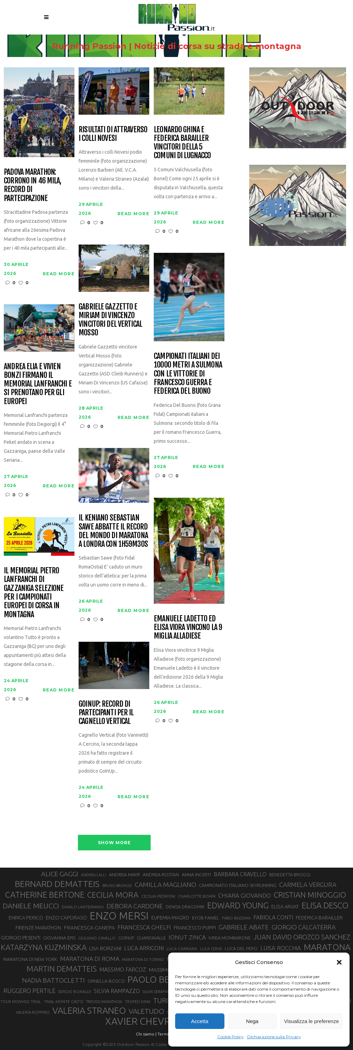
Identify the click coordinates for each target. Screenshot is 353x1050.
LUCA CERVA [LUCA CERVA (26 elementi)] (211, 949)
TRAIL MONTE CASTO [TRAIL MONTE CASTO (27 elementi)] (63, 1001)
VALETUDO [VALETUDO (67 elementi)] (146, 1011)
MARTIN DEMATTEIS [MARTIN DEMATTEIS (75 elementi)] (62, 968)
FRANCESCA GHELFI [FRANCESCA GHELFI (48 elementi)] (144, 927)
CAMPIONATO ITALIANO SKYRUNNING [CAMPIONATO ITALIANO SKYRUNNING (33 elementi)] (237, 885)
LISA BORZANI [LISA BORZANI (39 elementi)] (105, 948)
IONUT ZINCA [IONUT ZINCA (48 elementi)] (187, 937)
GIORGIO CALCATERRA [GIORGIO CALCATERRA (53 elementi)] (304, 927)
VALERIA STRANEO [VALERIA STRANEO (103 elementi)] (89, 1010)
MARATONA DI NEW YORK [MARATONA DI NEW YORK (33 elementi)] (30, 959)
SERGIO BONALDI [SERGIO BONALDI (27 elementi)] (74, 991)
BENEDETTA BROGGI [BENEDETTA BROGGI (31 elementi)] (289, 874)
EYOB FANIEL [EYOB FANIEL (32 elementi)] (205, 917)
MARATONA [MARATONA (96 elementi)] (327, 947)
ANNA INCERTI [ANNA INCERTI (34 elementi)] (196, 874)
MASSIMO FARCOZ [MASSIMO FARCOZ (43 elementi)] (122, 969)
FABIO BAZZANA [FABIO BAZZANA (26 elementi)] (236, 918)
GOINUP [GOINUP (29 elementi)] (126, 937)
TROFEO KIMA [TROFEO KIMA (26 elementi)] (137, 1002)
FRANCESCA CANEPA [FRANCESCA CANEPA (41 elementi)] (89, 927)
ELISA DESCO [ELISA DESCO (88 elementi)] (325, 905)
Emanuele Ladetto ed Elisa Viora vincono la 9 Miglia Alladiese (188, 627)
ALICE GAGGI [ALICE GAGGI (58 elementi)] (59, 874)
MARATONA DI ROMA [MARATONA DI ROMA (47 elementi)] (89, 958)
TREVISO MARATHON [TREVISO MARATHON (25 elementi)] (104, 1002)
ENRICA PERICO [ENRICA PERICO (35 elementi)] (26, 917)
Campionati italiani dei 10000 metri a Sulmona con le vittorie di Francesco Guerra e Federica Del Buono (188, 373)
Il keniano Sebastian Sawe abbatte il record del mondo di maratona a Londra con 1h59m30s (113, 530)
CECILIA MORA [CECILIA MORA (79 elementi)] (113, 894)
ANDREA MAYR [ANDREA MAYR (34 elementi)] (124, 874)
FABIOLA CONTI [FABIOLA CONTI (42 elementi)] (273, 917)
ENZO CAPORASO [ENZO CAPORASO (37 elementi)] (66, 917)
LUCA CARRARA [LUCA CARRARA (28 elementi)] (182, 948)
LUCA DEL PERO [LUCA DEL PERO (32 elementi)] (241, 948)
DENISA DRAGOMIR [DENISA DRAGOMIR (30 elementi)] (185, 906)
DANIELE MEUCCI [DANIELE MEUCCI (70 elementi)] (31, 905)
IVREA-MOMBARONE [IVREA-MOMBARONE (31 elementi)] (230, 937)
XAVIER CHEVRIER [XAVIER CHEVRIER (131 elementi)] (144, 1021)
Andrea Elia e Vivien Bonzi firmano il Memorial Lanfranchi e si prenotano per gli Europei (38, 383)
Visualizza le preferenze (311, 1021)
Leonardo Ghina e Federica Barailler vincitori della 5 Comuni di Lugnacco (182, 142)
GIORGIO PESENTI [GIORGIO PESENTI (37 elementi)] (20, 938)
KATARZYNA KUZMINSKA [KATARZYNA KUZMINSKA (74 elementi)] (44, 947)
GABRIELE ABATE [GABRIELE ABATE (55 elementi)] (244, 927)
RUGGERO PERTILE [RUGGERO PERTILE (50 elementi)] (29, 990)
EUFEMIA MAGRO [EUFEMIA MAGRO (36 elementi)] (170, 917)
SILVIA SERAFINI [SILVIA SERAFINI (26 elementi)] (156, 992)
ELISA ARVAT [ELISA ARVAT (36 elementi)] (285, 906)
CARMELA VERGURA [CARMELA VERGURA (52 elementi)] (307, 884)
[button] (339, 962)
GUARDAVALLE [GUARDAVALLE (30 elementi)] (151, 937)
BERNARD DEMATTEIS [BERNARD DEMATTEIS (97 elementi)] (57, 883)
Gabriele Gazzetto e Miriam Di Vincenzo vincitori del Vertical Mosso (110, 319)
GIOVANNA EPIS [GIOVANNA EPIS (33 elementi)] (59, 938)
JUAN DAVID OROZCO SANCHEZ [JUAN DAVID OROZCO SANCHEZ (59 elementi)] (301, 937)
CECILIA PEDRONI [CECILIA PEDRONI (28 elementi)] (158, 896)
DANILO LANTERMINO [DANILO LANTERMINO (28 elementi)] (83, 907)
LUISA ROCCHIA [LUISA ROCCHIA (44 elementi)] (280, 948)
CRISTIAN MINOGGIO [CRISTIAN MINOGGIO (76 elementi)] (310, 894)
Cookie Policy (230, 1036)
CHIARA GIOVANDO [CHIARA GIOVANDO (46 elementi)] (244, 895)
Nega (252, 1021)
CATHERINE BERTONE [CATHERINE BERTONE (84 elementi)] (44, 894)
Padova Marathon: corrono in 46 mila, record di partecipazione (32, 185)
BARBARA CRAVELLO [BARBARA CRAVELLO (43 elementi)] (240, 874)
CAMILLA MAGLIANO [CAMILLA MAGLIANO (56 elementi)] (165, 884)
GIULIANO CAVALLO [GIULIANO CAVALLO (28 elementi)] (96, 938)
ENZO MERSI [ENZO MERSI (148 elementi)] (119, 915)
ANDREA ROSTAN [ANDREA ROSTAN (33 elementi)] (161, 874)
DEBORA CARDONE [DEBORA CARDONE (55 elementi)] (135, 906)
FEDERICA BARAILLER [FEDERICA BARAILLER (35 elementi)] (319, 917)
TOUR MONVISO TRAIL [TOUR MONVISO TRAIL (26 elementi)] (20, 1002)
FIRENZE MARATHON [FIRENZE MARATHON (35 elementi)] (38, 927)
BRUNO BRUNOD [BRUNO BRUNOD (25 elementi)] (117, 886)
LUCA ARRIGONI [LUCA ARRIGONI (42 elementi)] (144, 948)
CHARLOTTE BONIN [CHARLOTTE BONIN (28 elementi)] (196, 896)
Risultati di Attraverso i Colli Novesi (113, 134)
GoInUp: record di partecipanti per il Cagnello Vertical (106, 712)
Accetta (199, 1021)
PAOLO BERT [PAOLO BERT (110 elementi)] (154, 979)
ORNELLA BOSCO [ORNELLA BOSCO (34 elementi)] (106, 981)
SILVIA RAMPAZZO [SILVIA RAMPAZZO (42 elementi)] (117, 991)
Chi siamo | (146, 1034)
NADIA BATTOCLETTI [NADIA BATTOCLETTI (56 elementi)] (53, 980)
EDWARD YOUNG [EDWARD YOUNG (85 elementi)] (238, 905)
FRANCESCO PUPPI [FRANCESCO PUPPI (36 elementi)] (195, 927)
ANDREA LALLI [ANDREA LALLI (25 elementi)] (93, 875)
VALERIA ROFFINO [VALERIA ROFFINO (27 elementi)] (33, 1012)
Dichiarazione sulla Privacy (274, 1036)
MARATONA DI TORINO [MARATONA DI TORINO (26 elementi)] (143, 959)
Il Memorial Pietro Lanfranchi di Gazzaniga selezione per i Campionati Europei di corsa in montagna (33, 592)
